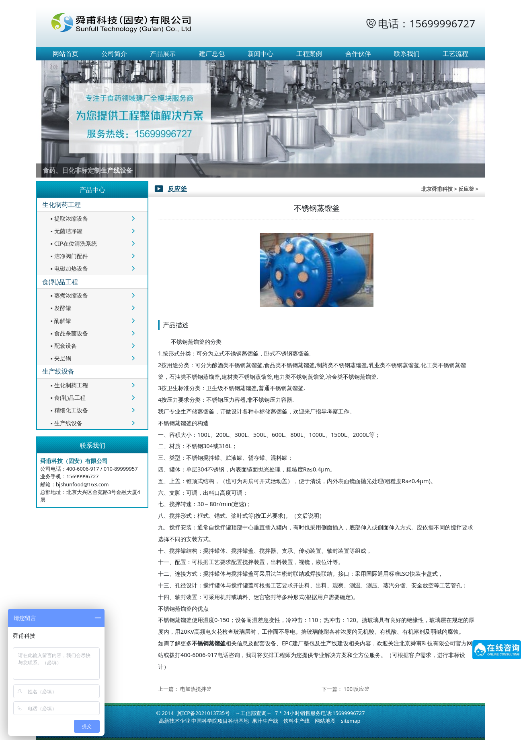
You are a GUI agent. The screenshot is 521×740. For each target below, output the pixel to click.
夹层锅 (60, 358)
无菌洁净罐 (65, 231)
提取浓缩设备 (68, 218)
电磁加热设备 (68, 268)
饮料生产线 (296, 720)
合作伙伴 (358, 53)
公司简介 (114, 53)
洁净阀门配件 (68, 256)
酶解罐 (60, 321)
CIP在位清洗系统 (73, 243)
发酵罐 (60, 308)
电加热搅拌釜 (195, 688)
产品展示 (163, 53)
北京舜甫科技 (437, 188)
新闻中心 (260, 53)
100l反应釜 (356, 688)
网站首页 (65, 53)
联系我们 (407, 53)
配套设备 (63, 345)
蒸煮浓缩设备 (68, 295)
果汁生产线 (265, 720)
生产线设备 (58, 371)
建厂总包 (212, 53)
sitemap (350, 720)
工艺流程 (455, 53)
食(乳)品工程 (60, 281)
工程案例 (309, 53)
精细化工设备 (68, 410)
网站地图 (325, 720)
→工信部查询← (253, 713)
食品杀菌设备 (68, 333)
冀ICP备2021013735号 (203, 713)
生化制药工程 (61, 204)
